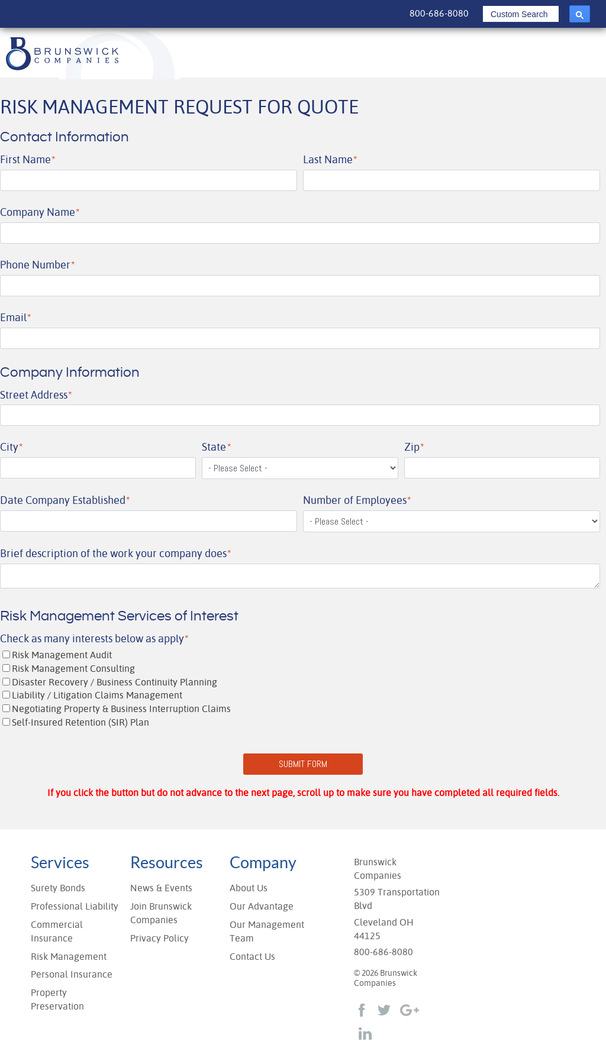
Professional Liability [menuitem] (74, 906)
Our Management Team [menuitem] (267, 931)
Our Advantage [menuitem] (262, 906)
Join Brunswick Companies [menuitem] (161, 913)
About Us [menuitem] (248, 888)
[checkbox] (300, 689)
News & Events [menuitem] (161, 888)
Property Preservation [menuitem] (57, 999)
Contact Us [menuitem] (252, 956)
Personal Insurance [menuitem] (71, 974)
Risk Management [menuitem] (69, 956)
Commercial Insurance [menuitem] (57, 931)
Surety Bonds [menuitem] (58, 888)
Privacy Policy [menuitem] (159, 938)
